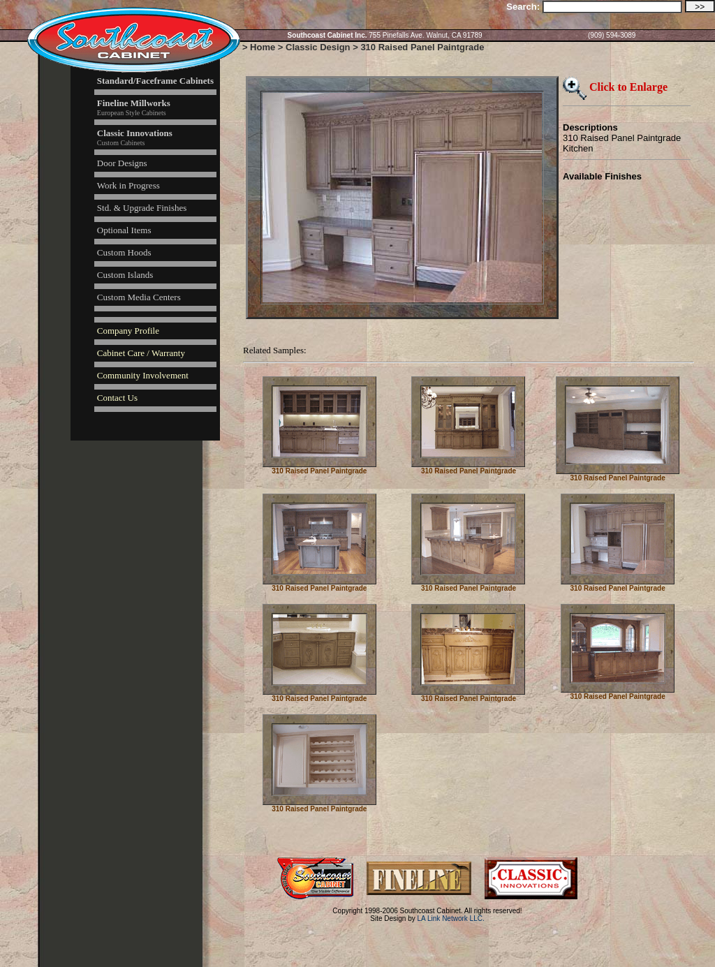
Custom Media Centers (139, 297)
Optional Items (124, 230)
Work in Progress (128, 185)
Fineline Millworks (133, 103)
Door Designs (122, 163)
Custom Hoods (124, 252)
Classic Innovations (134, 133)
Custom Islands (125, 275)
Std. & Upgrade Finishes (142, 207)
